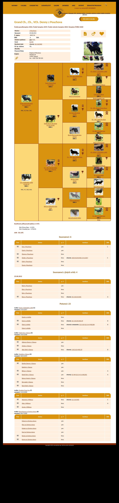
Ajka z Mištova (26, 431)
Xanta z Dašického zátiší (26, 335)
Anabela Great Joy (24, 418)
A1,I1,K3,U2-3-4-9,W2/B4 (87, 352)
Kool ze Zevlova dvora (28, 459)
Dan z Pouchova (26, 274)
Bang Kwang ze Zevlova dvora (27, 439)
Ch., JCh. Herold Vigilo (50, 195)
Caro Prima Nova (99, 122)
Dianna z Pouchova (27, 281)
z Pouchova (33, 58)
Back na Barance (99, 224)
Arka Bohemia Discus (99, 112)
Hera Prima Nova (99, 214)
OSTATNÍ (81, 33)
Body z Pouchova (27, 313)
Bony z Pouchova (27, 324)
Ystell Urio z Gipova (24, 360)
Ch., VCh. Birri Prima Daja (74, 104)
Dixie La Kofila (26, 352)
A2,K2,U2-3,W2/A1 (50, 197)
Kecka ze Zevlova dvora (29, 463)
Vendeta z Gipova (24, 381)
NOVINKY (14, 33)
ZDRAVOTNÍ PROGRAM (94, 33)
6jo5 (50, 235)
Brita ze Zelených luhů (50, 234)
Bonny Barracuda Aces (74, 162)
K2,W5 (31, 69)
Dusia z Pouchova (27, 292)
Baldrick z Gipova (27, 394)
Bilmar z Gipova (26, 398)
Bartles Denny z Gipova (29, 391)
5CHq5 (75, 105)
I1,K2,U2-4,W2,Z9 (77, 377)
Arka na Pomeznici (74, 124)
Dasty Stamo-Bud (50, 110)
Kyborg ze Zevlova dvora (29, 448)
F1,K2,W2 (50, 112)
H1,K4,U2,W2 (51, 153)
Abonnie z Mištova (27, 427)
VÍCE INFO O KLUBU (89, 19)
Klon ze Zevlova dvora (28, 452)
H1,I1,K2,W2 (38, 71)
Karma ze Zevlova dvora (29, 467)
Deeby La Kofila (26, 344)
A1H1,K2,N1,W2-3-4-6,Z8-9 (80, 285)
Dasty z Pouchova (27, 278)
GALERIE (56, 33)
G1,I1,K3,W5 (75, 427)
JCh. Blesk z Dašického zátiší (98, 99)
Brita (98, 247)
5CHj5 (99, 100)
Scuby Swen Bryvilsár (26, 131)
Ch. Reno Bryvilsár (74, 140)
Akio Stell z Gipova (27, 377)
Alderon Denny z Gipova (29, 369)
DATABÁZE (65, 33)
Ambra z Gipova (26, 373)
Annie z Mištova (26, 434)
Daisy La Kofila (26, 355)
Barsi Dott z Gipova (27, 413)
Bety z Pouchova (27, 320)
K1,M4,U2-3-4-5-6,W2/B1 (79, 402)
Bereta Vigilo (74, 206)
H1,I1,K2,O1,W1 (76, 324)
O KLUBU (23, 33)
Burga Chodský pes (98, 126)
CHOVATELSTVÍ (46, 33)
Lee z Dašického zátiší (26, 210)
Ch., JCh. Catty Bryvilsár (99, 147)
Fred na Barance (75, 228)
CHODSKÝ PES (34, 33)
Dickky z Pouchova (27, 285)
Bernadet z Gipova (27, 409)
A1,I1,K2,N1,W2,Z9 (77, 348)
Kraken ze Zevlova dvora (29, 456)
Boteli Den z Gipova (28, 402)
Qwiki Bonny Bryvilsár (50, 151)
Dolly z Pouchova (27, 289)
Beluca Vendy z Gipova (28, 405)
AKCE (73, 33)
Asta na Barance (99, 233)
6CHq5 (75, 164)
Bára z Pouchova (27, 317)
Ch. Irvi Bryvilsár (99, 202)
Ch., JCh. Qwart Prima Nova (99, 135)
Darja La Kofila (26, 348)
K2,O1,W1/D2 (26, 132)
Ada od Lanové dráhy (74, 245)
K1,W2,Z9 (26, 212)
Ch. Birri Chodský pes (98, 158)
